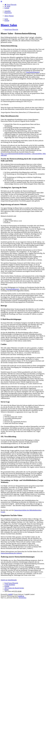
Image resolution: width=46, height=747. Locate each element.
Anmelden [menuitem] (7, 11)
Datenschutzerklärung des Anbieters (11, 553)
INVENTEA (22, 597)
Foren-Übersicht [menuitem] (10, 4)
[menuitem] (6, 8)
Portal (6, 29)
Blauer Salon (9, 25)
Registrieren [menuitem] (8, 12)
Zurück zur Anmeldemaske (9, 580)
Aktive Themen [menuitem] (9, 16)
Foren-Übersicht (13, 583)
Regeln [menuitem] (6, 589)
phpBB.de (21, 596)
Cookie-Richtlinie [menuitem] (9, 584)
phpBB (10, 594)
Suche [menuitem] (7, 6)
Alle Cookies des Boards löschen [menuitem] (14, 588)
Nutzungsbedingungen (32, 72)
